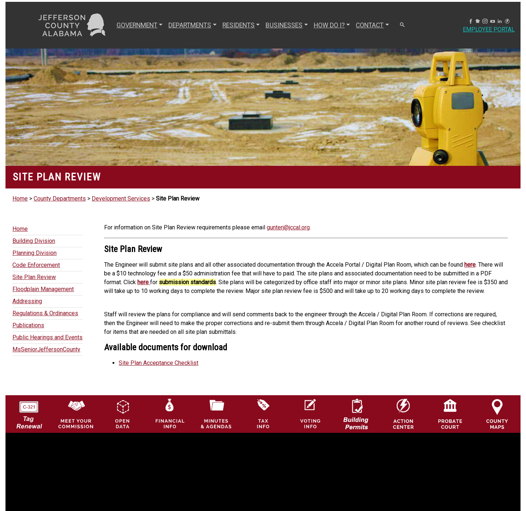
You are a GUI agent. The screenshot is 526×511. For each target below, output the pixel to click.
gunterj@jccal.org (288, 227)
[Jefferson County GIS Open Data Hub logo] (122, 413)
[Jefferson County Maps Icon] (497, 413)
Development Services (121, 198)
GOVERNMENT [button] (137, 25)
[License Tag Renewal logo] (29, 411)
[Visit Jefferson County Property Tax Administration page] (263, 413)
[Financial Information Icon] (169, 413)
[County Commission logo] (76, 413)
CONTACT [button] (370, 25)
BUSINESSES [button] (284, 25)
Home (20, 198)
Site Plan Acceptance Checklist (158, 362)
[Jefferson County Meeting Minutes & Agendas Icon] (216, 413)
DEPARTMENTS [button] (189, 25)
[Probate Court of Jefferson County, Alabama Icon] (450, 413)
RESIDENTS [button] (238, 25)
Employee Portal (489, 29)
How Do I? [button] (329, 25)
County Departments (60, 198)
